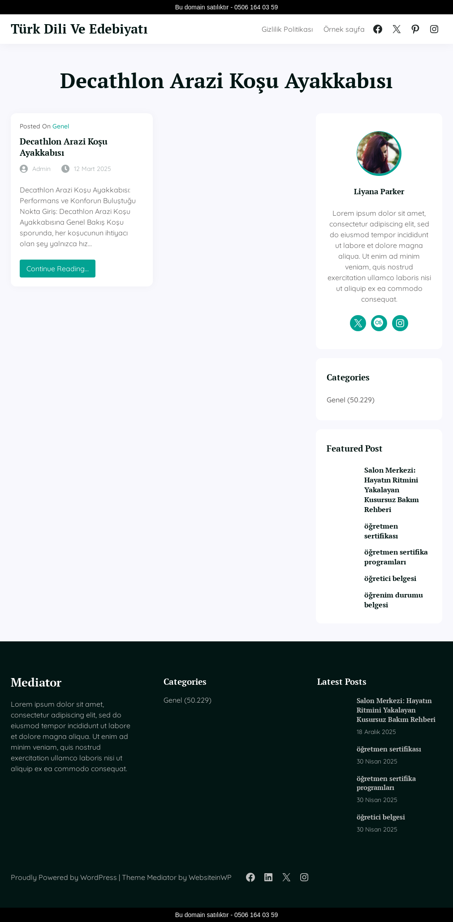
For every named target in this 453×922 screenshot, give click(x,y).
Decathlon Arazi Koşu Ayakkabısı (64, 147)
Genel (60, 126)
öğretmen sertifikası (381, 530)
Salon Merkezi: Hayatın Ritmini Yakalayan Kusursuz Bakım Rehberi (391, 489)
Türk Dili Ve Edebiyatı (79, 28)
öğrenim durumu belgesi (393, 599)
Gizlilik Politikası (287, 29)
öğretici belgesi (390, 578)
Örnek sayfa (344, 29)
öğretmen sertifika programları (396, 556)
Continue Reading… (60, 270)
